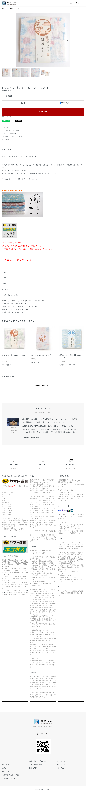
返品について (6, 127)
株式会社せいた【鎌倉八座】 (38, 761)
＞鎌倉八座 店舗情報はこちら (31, 438)
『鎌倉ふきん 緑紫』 (15, 179)
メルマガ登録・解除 (35, 764)
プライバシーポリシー (9, 778)
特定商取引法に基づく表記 (10, 130)
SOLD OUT (43, 112)
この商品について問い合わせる (12, 136)
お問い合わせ (61, 768)
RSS (30, 768)
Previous (19, 40)
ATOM (35, 768)
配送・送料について (8, 764)
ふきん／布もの (20, 8)
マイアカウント (62, 761)
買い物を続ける (7, 139)
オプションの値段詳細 (9, 133)
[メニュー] (83, 3)
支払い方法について (8, 771)
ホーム (4, 8)
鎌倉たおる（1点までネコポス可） (42, 355)
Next (66, 40)
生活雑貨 (11, 8)
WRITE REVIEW (42, 386)
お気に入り (7, 117)
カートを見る (61, 764)
